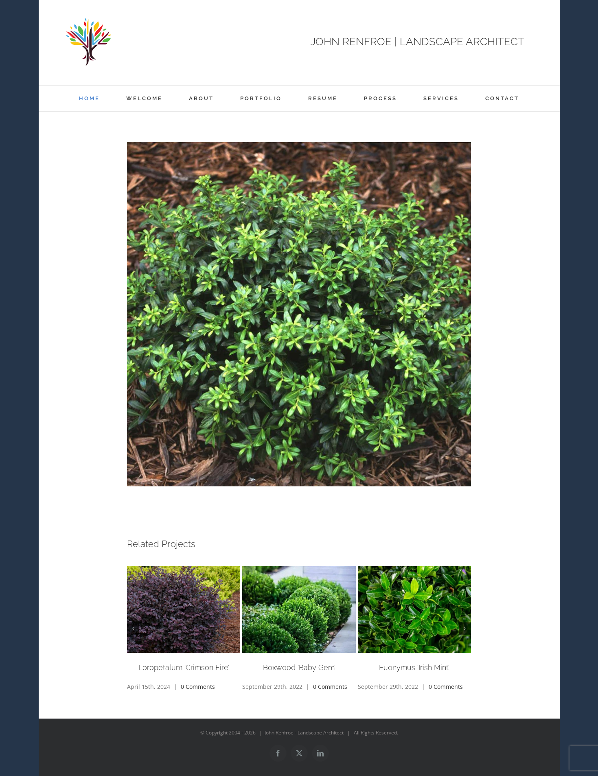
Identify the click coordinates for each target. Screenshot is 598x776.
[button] (133, 628)
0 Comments (198, 686)
